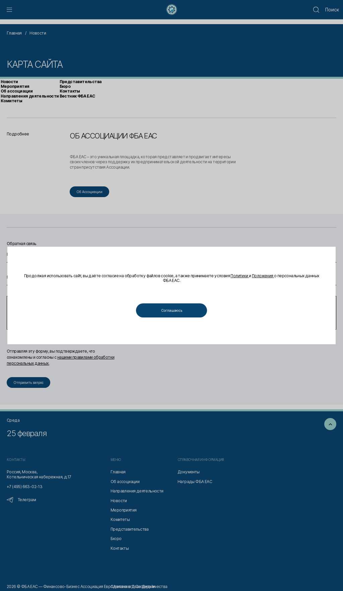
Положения (263, 275)
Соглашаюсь (171, 310)
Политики (239, 275)
